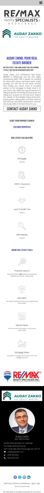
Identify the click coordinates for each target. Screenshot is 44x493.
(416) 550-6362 (13, 455)
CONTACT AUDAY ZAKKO (22, 108)
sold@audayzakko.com (15, 452)
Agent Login (36, 483)
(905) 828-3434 (13, 458)
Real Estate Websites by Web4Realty (17, 483)
